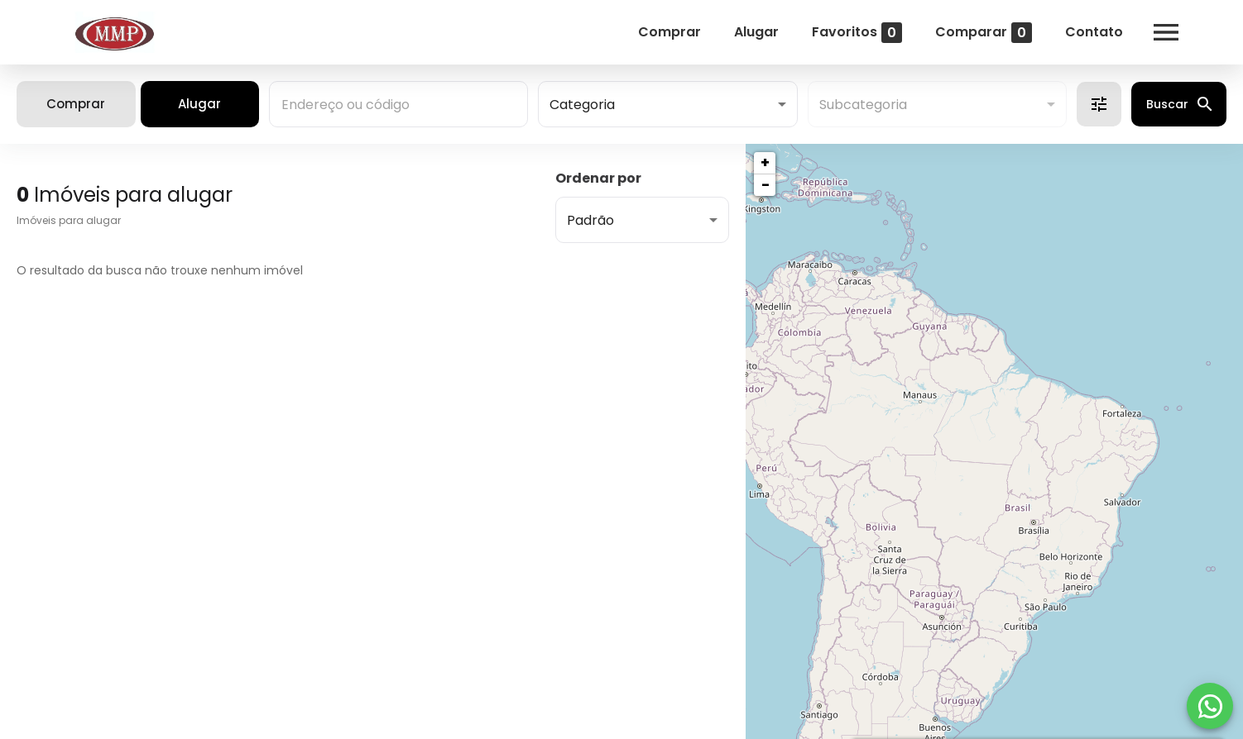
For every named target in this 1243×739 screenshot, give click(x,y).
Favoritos (841, 32)
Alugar (740, 32)
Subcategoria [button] (863, 104)
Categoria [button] (582, 104)
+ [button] (765, 162)
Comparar (967, 32)
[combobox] (398, 104)
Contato (1078, 32)
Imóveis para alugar (69, 220)
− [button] (765, 184)
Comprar (653, 32)
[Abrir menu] (1150, 32)
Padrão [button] (590, 220)
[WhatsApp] (1210, 706)
